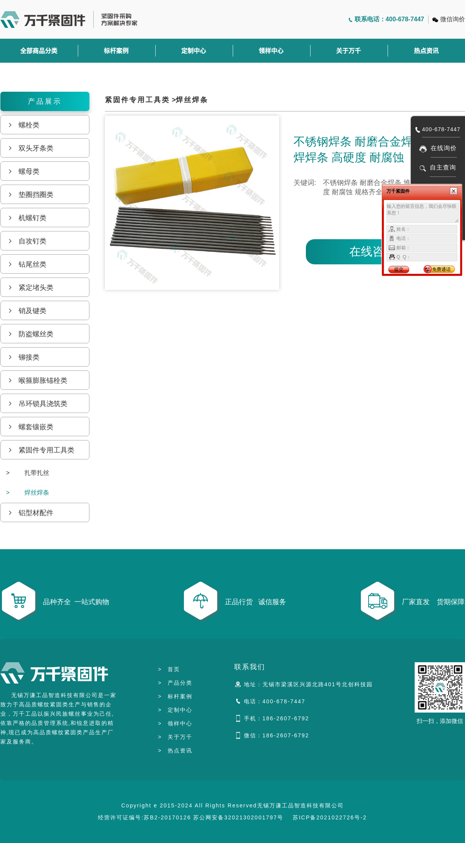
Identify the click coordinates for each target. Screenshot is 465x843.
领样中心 (271, 51)
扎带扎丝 (27, 472)
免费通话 (441, 269)
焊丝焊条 (27, 492)
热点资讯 (175, 750)
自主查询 (443, 167)
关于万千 (348, 51)
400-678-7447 (441, 129)
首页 (169, 669)
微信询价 (452, 19)
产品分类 (175, 683)
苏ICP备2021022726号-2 (330, 817)
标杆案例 (116, 51)
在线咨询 (372, 251)
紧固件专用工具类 (137, 100)
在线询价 (444, 148)
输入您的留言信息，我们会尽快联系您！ (422, 213)
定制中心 (193, 51)
